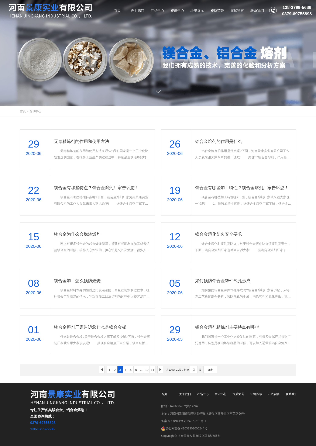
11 (152, 369)
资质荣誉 (238, 394)
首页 (23, 111)
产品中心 (203, 394)
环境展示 (256, 394)
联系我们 (292, 394)
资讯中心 (35, 111)
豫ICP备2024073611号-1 (189, 421)
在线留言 (274, 394)
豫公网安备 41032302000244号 (184, 428)
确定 (210, 369)
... (141, 369)
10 (147, 369)
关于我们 (185, 394)
